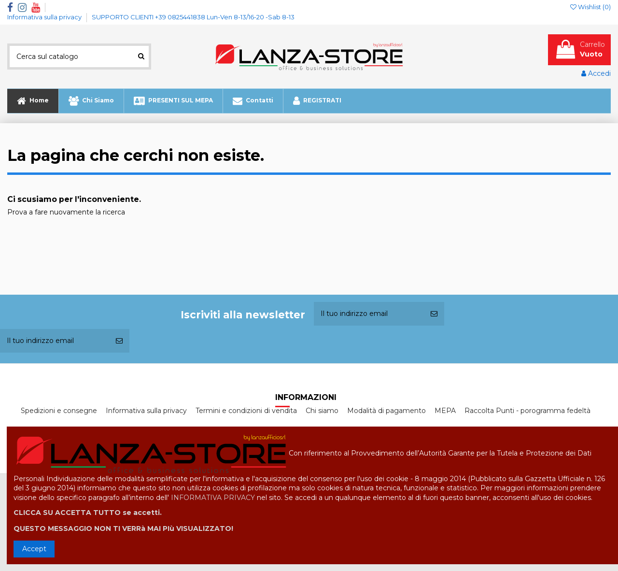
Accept (34, 548)
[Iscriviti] (434, 314)
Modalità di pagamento (386, 410)
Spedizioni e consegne (59, 410)
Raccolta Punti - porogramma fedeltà (527, 410)
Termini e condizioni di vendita (246, 410)
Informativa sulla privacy (45, 17)
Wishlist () (590, 7)
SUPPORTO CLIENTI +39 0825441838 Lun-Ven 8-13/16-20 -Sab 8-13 (193, 17)
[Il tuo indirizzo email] (369, 314)
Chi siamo (322, 410)
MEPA (445, 410)
